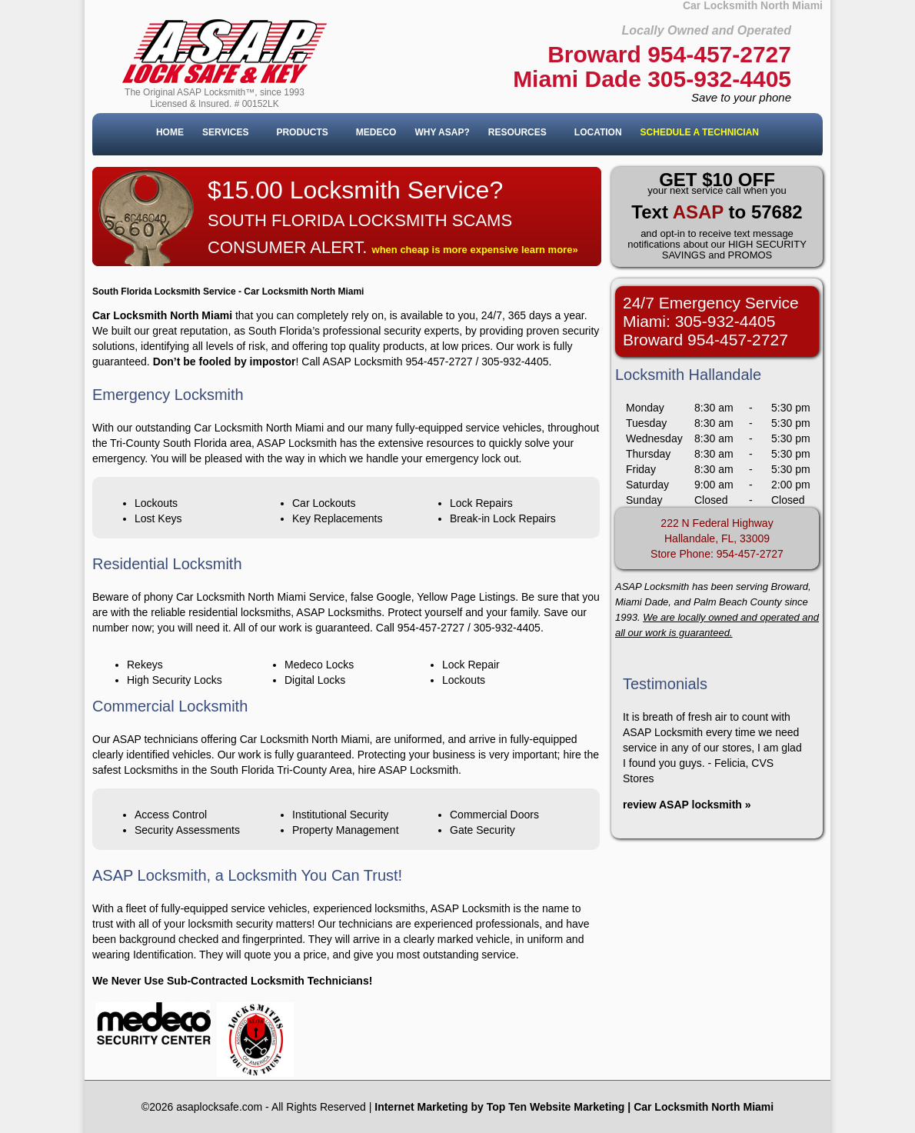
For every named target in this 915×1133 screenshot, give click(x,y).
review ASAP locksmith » (687, 804)
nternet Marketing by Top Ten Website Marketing (501, 1107)
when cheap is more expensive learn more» (475, 249)
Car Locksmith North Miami (704, 1107)
